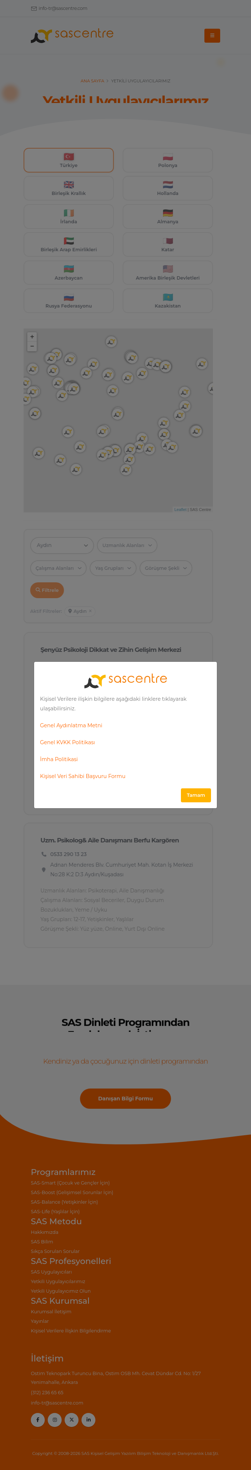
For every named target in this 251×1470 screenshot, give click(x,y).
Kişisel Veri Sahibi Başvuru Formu (83, 776)
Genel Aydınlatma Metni (71, 725)
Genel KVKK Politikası (67, 742)
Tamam (196, 795)
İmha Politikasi (59, 759)
